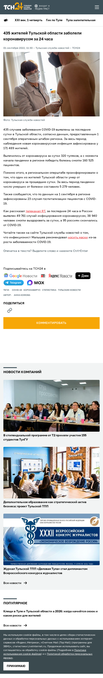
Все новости (12, 583)
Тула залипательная (80, 20)
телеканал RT (35, 211)
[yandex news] (56, 276)
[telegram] (14, 282)
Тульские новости (69, 290)
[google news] (20, 275)
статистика (49, 290)
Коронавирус (32, 290)
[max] (35, 282)
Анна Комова (22, 295)
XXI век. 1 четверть (28, 20)
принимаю (16, 666)
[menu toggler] (97, 7)
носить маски (78, 237)
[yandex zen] (83, 275)
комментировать (51, 323)
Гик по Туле (54, 20)
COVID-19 (17, 290)
